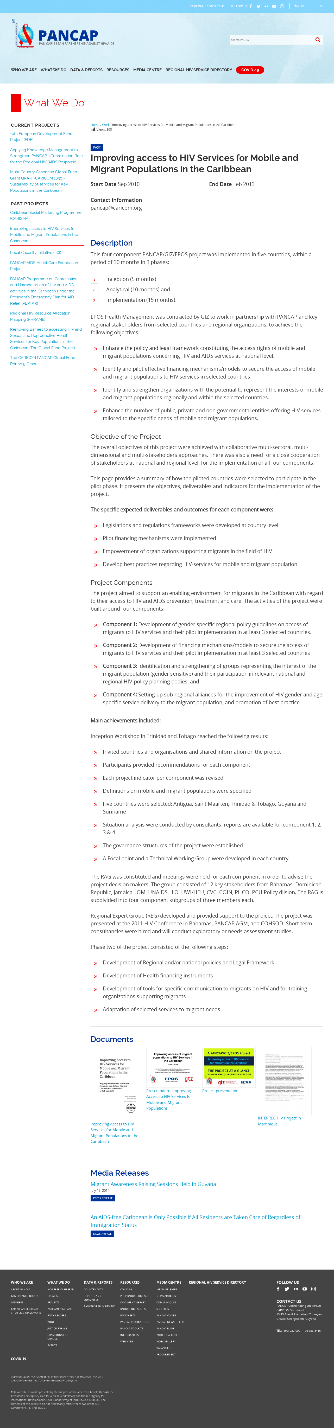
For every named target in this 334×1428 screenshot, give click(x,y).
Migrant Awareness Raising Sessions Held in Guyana (153, 1184)
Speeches (162, 1309)
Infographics (129, 1335)
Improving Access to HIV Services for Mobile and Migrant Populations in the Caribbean (114, 1132)
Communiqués (166, 1302)
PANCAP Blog (165, 1328)
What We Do (53, 70)
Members (17, 1302)
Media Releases (166, 1289)
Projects (53, 1302)
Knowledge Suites (133, 1309)
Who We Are (24, 70)
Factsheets (127, 1315)
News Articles (166, 1296)
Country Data (93, 1289)
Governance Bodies (24, 1296)
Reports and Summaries (92, 1298)
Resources (117, 70)
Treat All (53, 1296)
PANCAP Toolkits (131, 1328)
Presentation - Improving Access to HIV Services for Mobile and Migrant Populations (169, 1099)
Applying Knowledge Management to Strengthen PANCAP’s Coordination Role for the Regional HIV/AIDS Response (46, 156)
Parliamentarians (59, 1309)
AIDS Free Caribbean (60, 1289)
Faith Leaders (56, 1315)
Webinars (126, 1341)
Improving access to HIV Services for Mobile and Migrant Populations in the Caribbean (44, 234)
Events (52, 1345)
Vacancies (163, 1348)
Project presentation (220, 1090)
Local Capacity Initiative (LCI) (35, 252)
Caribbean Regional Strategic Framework (26, 1311)
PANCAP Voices (166, 1315)
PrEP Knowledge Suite (135, 1296)
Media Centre (147, 70)
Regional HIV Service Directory (199, 70)
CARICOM (196, 6)
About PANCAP (20, 1289)
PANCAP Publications (134, 1322)
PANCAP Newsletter (170, 1322)
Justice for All (57, 1328)
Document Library (133, 1302)
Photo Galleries (167, 1335)
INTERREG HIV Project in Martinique (279, 1120)
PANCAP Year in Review (99, 1306)
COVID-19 (250, 70)
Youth (51, 1322)
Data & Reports (86, 70)
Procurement (166, 1354)
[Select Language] (307, 6)
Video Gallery (166, 1341)
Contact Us (215, 6)
